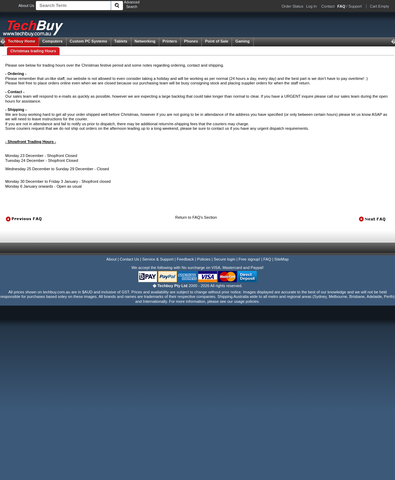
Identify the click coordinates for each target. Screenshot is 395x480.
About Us (26, 5)
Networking (144, 41)
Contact (328, 6)
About (111, 259)
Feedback (185, 259)
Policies (204, 259)
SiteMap (281, 259)
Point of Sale (217, 41)
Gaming (242, 41)
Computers (52, 41)
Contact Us (129, 259)
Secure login (224, 259)
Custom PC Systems (88, 41)
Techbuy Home (21, 41)
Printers (170, 41)
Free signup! (249, 259)
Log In (311, 6)
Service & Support (157, 259)
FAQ (267, 259)
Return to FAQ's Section (196, 217)
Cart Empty (379, 6)
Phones (191, 41)
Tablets (120, 41)
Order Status (292, 6)
